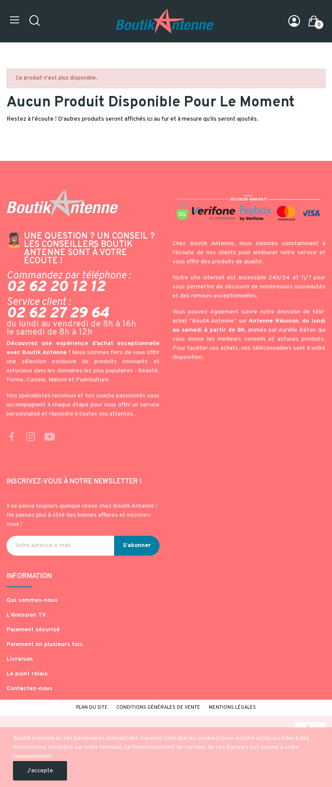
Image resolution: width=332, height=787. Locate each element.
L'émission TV (26, 615)
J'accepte (40, 770)
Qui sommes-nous (31, 600)
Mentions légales (232, 707)
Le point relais (27, 674)
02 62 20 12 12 (55, 287)
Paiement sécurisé (33, 629)
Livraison (19, 659)
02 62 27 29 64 (57, 313)
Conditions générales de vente (158, 707)
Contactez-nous (29, 688)
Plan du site (92, 707)
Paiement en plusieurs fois (44, 644)
